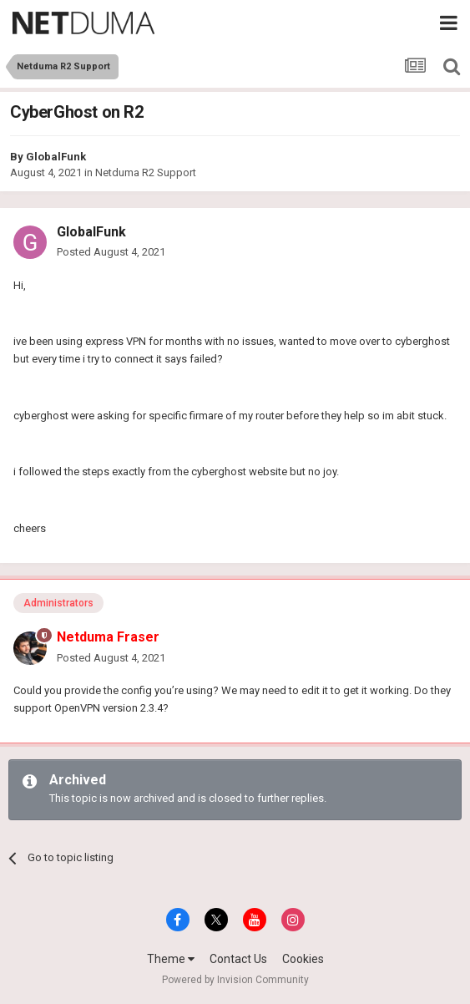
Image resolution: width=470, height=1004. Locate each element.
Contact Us (238, 959)
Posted (111, 252)
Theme (171, 959)
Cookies (303, 959)
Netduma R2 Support (145, 172)
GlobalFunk (56, 156)
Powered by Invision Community (235, 980)
